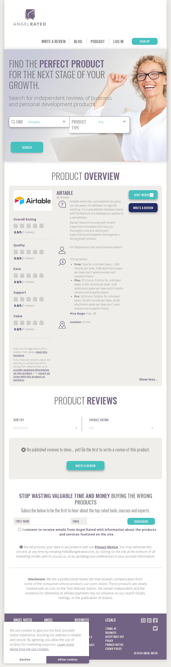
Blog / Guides (21, 618)
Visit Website (144, 180)
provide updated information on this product (31, 356)
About (17, 614)
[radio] (15, 211)
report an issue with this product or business (31, 361)
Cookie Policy (113, 634)
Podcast (93, 41)
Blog (73, 41)
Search (147, 122)
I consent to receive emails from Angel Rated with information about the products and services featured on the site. (87, 517)
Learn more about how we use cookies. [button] (42, 646)
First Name (22, 506)
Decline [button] (25, 659)
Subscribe (141, 506)
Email (76, 506)
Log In (115, 41)
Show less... (148, 364)
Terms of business (110, 616)
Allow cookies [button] (68, 659)
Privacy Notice (106, 532)
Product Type (79, 125)
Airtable (65, 178)
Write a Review (46, 41)
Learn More (50, 618)
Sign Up (143, 41)
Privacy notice (114, 630)
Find (17, 122)
